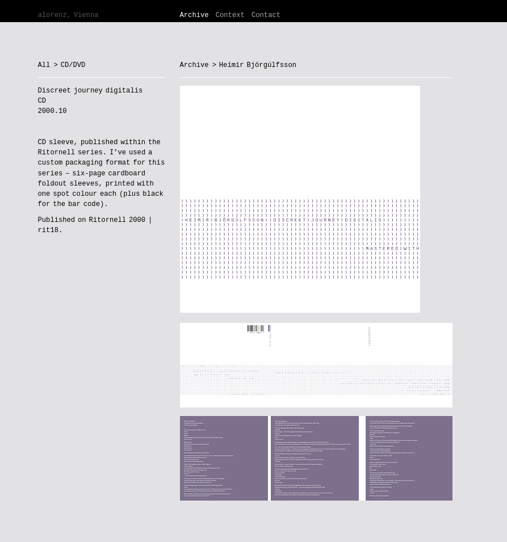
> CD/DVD (69, 65)
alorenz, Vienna (68, 15)
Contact (266, 15)
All (44, 65)
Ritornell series (70, 153)
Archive (194, 15)
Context (230, 15)
